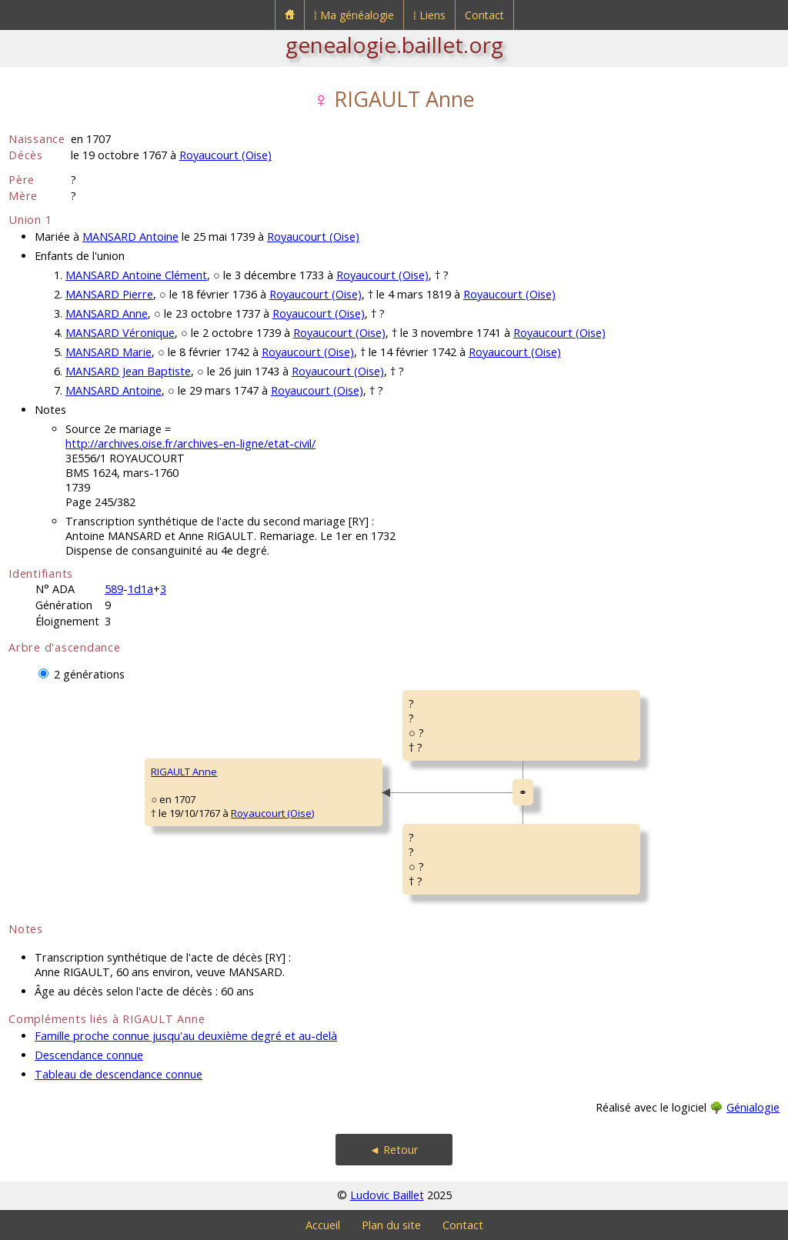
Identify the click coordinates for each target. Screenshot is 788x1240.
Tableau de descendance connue (118, 1074)
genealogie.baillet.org (394, 44)
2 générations (89, 674)
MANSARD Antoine (130, 236)
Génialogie (753, 1107)
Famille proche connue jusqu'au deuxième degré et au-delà (186, 1035)
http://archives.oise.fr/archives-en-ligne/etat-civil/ (190, 443)
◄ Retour (394, 1149)
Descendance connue (89, 1055)
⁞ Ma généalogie (354, 15)
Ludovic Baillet (387, 1195)
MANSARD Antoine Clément (136, 275)
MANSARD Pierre (109, 294)
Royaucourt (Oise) (225, 155)
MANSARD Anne (106, 313)
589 (114, 589)
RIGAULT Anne (184, 771)
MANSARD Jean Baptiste (128, 371)
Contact (484, 15)
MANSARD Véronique (120, 332)
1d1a (140, 589)
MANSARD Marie (108, 352)
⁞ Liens (429, 15)
